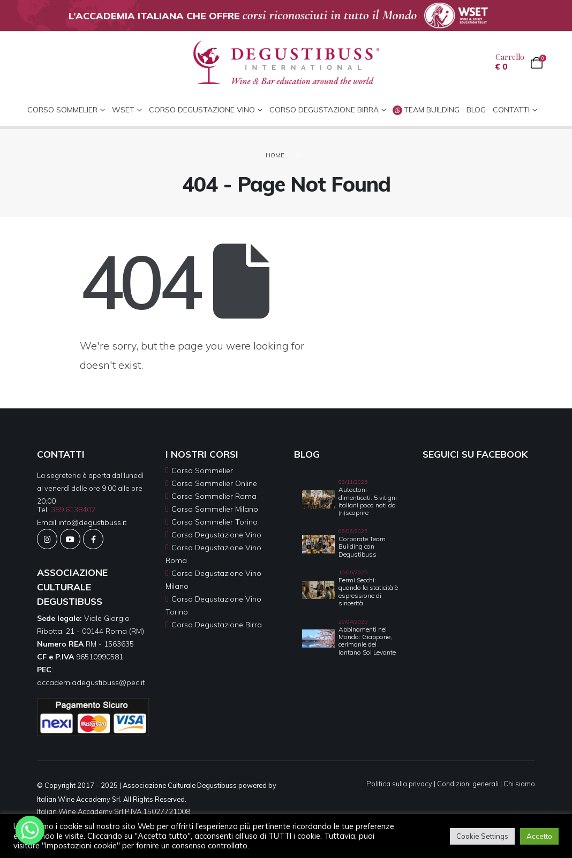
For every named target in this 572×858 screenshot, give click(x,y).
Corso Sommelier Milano (214, 509)
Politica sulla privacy (399, 783)
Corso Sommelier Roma (214, 496)
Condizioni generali (468, 783)
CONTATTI (511, 110)
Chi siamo (519, 783)
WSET (123, 110)
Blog (476, 110)
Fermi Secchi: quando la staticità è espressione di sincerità (368, 591)
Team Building (426, 110)
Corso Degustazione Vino (202, 110)
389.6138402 (73, 509)
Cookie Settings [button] (482, 836)
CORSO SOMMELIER (62, 110)
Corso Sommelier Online (214, 483)
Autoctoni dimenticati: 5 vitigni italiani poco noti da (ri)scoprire (367, 501)
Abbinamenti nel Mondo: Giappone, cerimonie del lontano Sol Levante (367, 640)
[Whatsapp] (30, 830)
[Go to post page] (318, 498)
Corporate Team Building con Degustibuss (362, 546)
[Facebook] (93, 539)
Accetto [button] (539, 836)
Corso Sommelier (202, 470)
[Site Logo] (286, 62)
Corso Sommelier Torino (214, 522)
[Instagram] (47, 539)
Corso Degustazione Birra (324, 110)
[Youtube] (70, 539)
